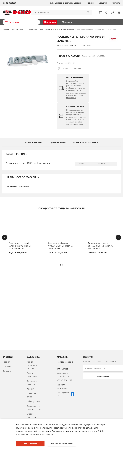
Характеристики (33, 142)
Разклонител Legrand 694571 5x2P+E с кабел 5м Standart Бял (60, 246)
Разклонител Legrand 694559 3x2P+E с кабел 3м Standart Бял (100, 246)
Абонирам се (93, 376)
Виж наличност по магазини (17, 186)
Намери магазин (65, 361)
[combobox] (61, 12)
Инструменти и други (50, 29)
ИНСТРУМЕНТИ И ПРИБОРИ (25, 29)
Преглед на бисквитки (62, 443)
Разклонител (69, 29)
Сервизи (78, 3)
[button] (112, 12)
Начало (6, 29)
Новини (90, 3)
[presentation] (103, 386)
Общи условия (33, 401)
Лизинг (30, 388)
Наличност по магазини (71, 68)
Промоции (50, 22)
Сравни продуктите (100, 12)
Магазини (67, 22)
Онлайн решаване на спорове (33, 417)
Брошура (103, 3)
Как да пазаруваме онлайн (32, 365)
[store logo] (17, 12)
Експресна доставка (64, 3)
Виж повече (71, 97)
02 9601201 (11, 3)
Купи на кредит (57, 142)
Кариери (7, 371)
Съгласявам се (30, 443)
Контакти (116, 3)
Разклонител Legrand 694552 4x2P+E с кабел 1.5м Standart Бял (20, 246)
